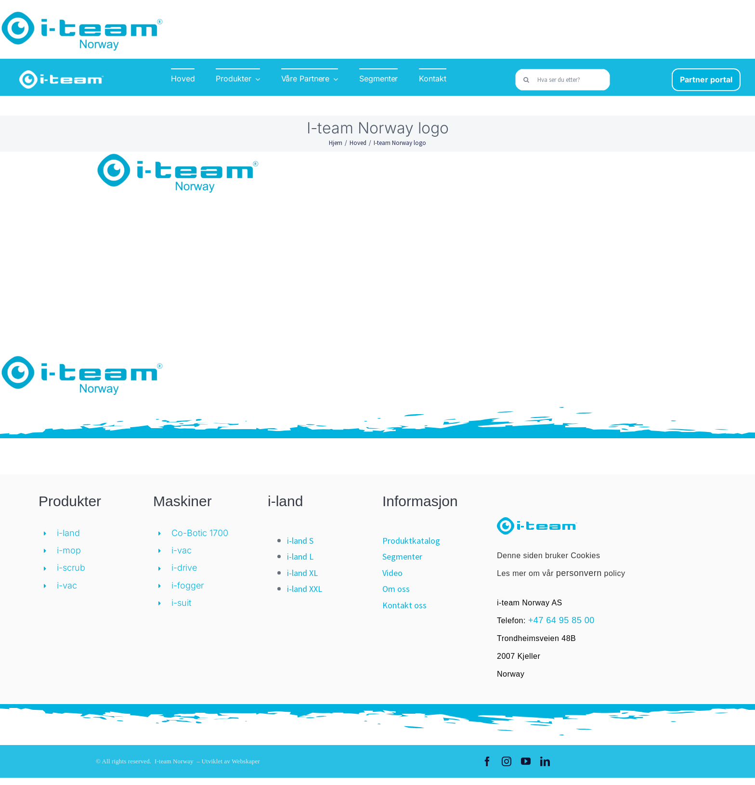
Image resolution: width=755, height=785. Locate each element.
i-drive (184, 568)
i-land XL (302, 572)
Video (392, 572)
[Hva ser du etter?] (562, 80)
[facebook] (487, 761)
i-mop (69, 550)
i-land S (300, 540)
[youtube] (526, 761)
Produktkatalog (411, 540)
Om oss (396, 588)
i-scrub (71, 568)
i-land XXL (304, 588)
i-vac (67, 585)
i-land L (300, 556)
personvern (579, 573)
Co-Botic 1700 (199, 533)
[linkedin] (545, 761)
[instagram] (506, 761)
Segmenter (402, 556)
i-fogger (187, 585)
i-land (68, 533)
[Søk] (526, 80)
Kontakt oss (404, 605)
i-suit (181, 603)
